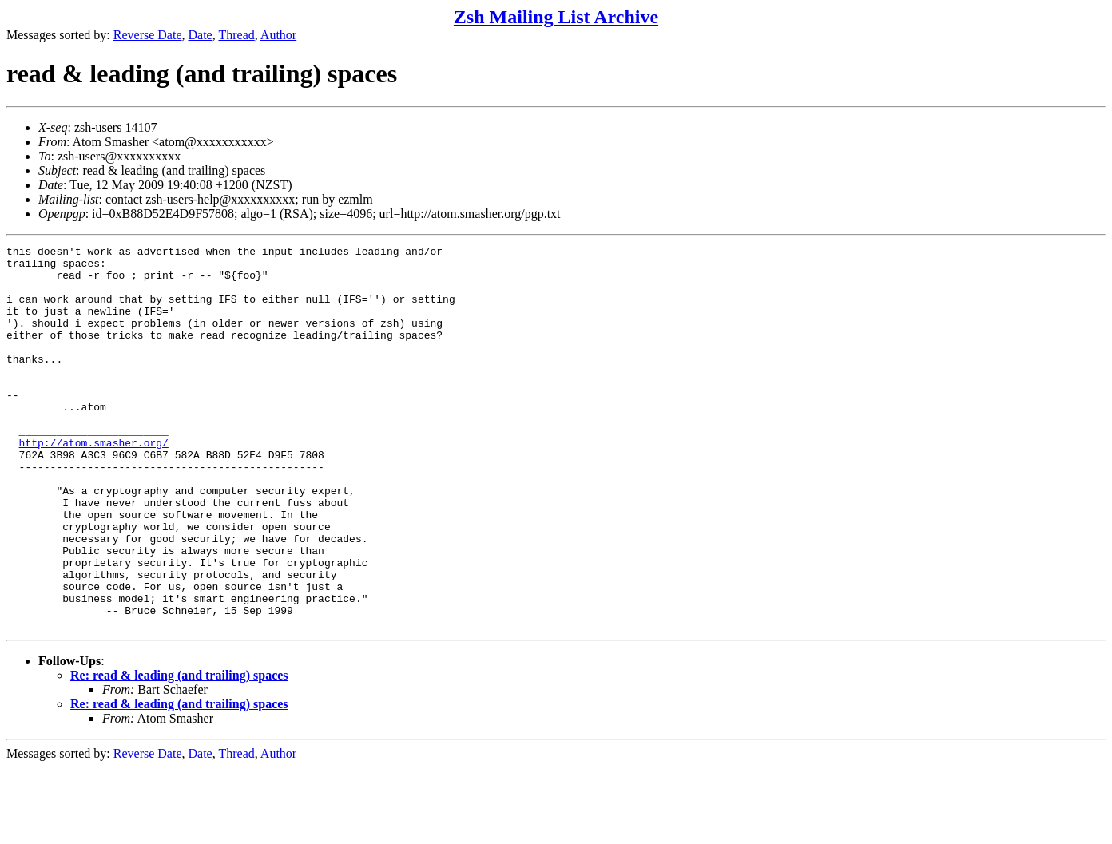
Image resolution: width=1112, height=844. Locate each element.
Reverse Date (147, 35)
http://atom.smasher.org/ (94, 483)
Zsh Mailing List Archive (556, 16)
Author (278, 35)
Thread (236, 35)
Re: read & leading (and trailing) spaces (179, 752)
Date (200, 35)
